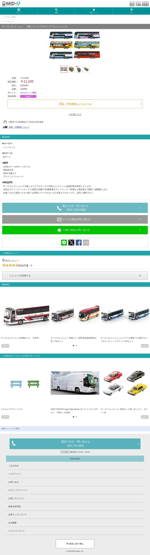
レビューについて (16, 531)
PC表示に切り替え (74, 544)
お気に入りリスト (16, 498)
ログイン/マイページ (17, 490)
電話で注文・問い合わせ (76, 208)
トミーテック (8, 21)
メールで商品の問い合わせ (74, 219)
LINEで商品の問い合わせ (73, 230)
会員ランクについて (17, 514)
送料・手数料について (19, 127)
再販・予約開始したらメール (75, 103)
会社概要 (12, 523)
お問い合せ (13, 482)
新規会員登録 (14, 506)
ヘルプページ (14, 474)
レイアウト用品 (9, 17)
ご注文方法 (13, 466)
